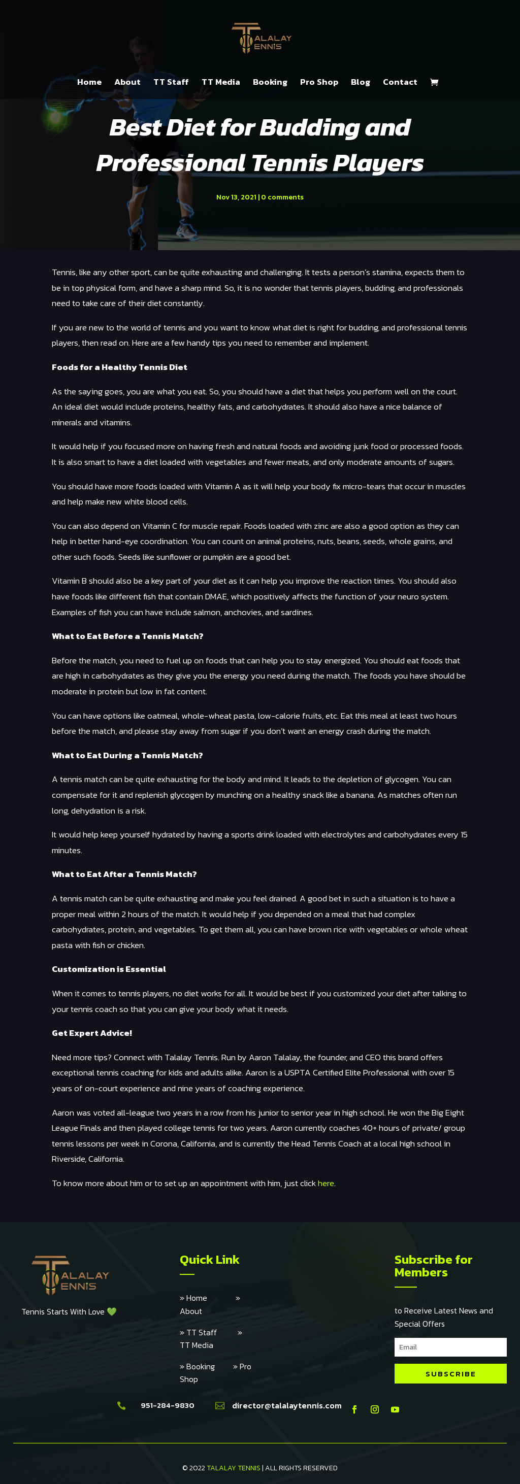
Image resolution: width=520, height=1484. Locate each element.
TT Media (221, 83)
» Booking (206, 1366)
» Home (208, 1298)
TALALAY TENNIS (234, 1468)
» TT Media (211, 1339)
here (326, 1183)
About (127, 83)
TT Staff (171, 83)
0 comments (282, 197)
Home (89, 83)
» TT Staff (209, 1332)
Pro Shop (319, 83)
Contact (400, 83)
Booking (270, 83)
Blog (360, 83)
